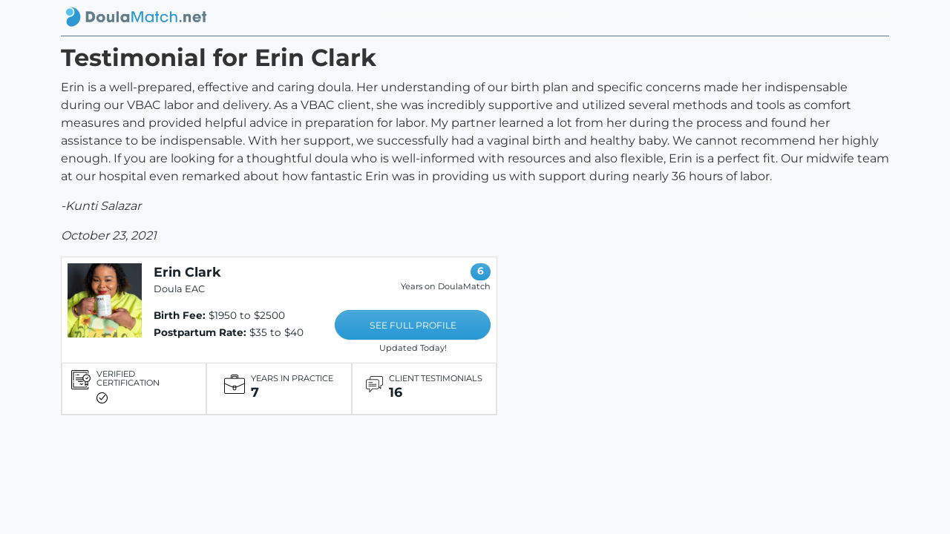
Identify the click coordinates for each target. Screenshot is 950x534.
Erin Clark (187, 272)
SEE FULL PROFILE (413, 325)
